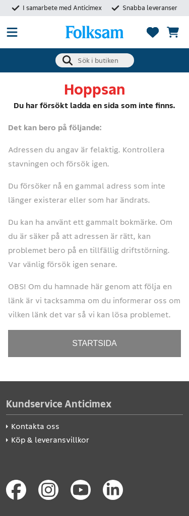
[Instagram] (48, 490)
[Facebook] (16, 490)
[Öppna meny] (12, 32)
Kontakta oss (35, 426)
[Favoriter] (153, 32)
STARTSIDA (94, 343)
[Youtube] (81, 490)
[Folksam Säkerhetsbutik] (94, 32)
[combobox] (94, 60)
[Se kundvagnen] (173, 32)
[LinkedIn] (113, 490)
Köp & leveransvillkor (50, 440)
